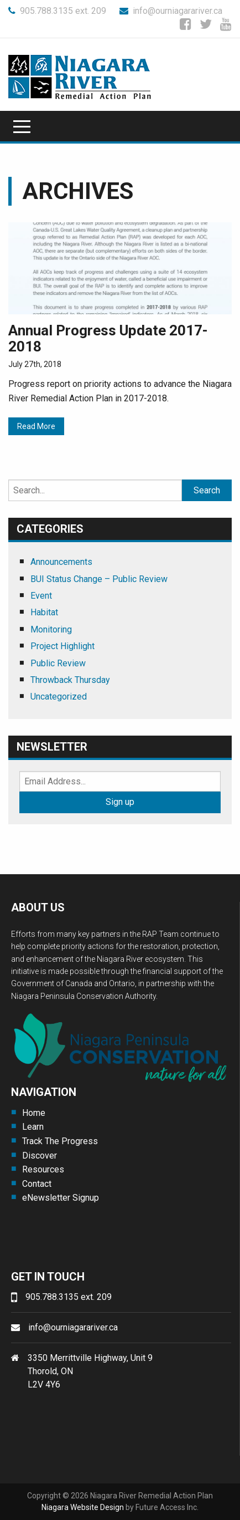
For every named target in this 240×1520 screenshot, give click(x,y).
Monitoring (51, 629)
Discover (39, 1155)
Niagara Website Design (82, 1507)
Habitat (44, 612)
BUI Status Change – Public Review (99, 579)
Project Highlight (62, 646)
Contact (36, 1184)
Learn (33, 1126)
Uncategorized (58, 696)
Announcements (61, 562)
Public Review (58, 663)
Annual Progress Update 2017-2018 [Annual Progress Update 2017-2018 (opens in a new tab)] (108, 338)
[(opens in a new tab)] (120, 267)
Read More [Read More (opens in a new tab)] (36, 426)
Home (33, 1113)
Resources (43, 1169)
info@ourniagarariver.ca (170, 11)
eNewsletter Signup (60, 1197)
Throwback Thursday (70, 680)
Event (41, 595)
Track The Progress (60, 1141)
